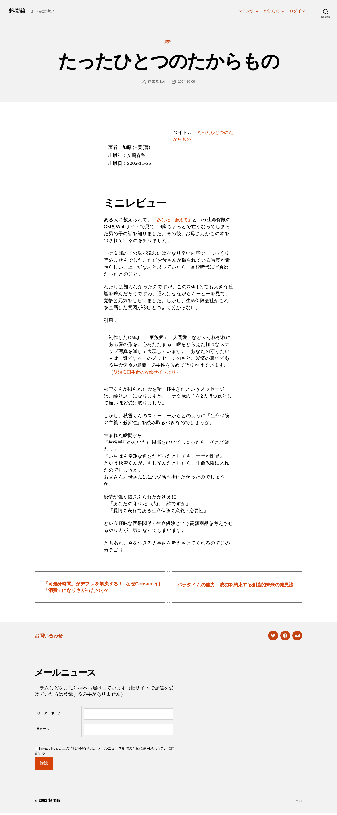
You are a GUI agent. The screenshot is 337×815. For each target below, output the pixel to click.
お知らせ (271, 11)
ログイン (297, 11)
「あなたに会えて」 (174, 220)
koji (162, 82)
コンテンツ (244, 11)
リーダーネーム (49, 715)
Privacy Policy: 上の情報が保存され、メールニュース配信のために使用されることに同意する (105, 752)
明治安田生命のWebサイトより (147, 372)
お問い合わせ (51, 637)
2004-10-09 (186, 82)
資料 (168, 42)
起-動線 (17, 11)
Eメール (43, 731)
